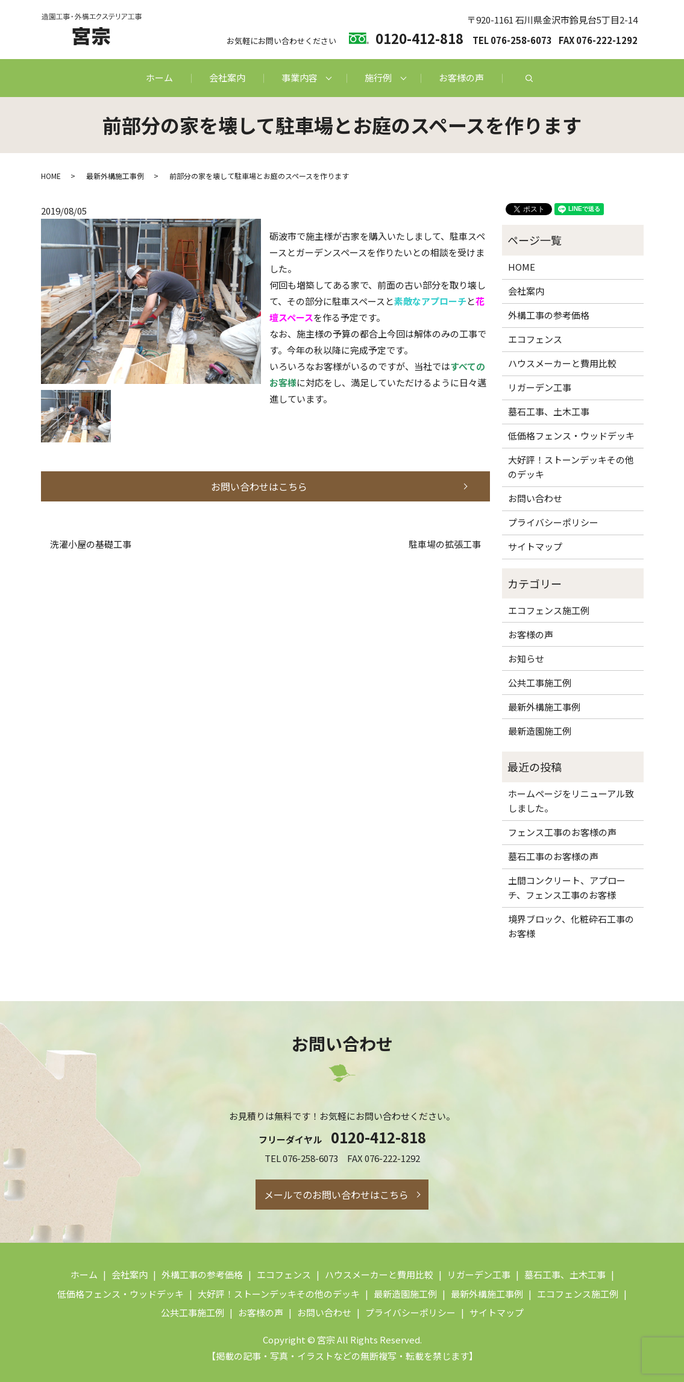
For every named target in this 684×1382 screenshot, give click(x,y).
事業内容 (299, 77)
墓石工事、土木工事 (548, 411)
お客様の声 (461, 77)
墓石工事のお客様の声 (553, 856)
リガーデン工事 (539, 387)
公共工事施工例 (539, 682)
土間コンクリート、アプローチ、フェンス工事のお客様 (567, 887)
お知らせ (526, 658)
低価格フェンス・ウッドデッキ (571, 435)
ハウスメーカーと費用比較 (562, 363)
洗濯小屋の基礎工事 (90, 544)
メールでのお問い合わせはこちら (336, 1194)
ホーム (159, 77)
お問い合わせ (535, 498)
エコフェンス (535, 339)
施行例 (378, 77)
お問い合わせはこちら (259, 486)
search (529, 78)
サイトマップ (535, 546)
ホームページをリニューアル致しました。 (571, 800)
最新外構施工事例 (115, 176)
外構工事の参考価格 (548, 315)
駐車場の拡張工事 (445, 544)
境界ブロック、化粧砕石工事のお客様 (571, 926)
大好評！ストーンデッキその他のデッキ (571, 466)
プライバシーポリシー (553, 522)
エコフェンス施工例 (548, 610)
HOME (51, 176)
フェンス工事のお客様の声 (562, 832)
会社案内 (227, 77)
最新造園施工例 (539, 730)
